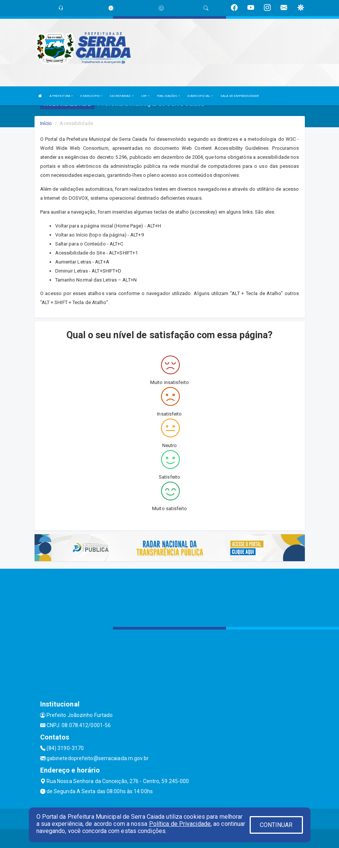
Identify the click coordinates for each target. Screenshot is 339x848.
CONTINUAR (276, 824)
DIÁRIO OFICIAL (200, 96)
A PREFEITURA (61, 96)
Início (46, 123)
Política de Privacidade (180, 823)
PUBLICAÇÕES (168, 96)
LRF (145, 96)
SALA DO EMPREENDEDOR (239, 96)
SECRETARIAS (121, 96)
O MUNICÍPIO (91, 96)
